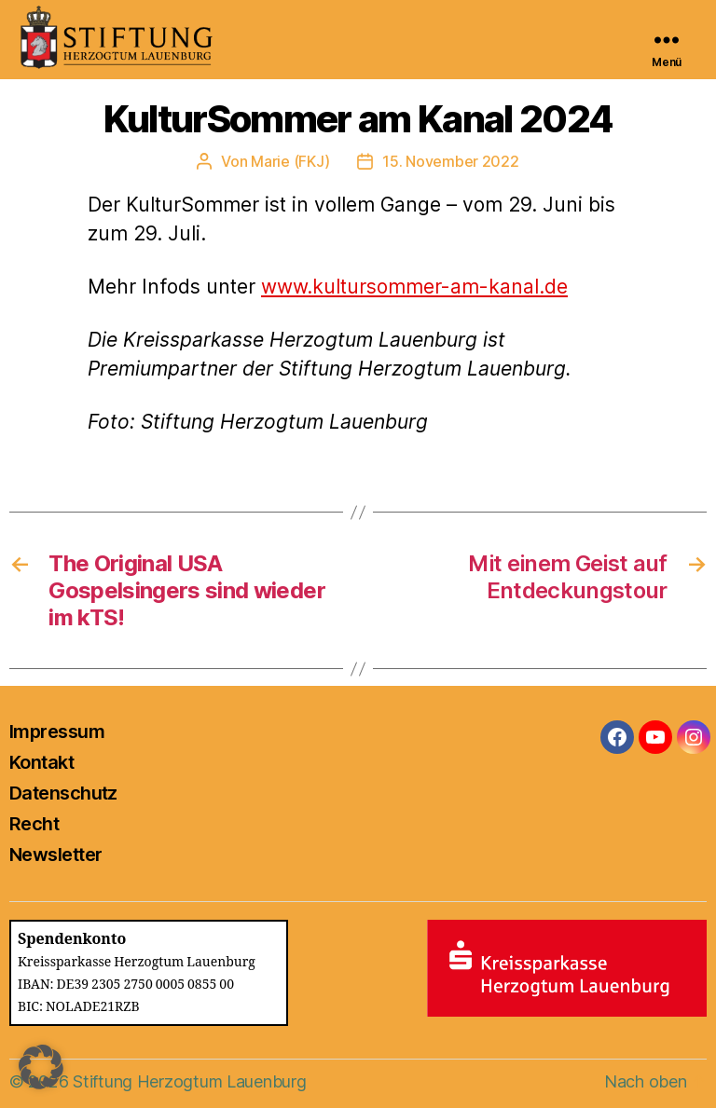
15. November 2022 (450, 161)
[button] (41, 1067)
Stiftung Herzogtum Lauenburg (189, 1081)
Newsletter (55, 854)
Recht (34, 824)
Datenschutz (63, 793)
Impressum (56, 731)
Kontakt (41, 762)
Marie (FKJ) (290, 161)
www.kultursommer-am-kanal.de (414, 286)
